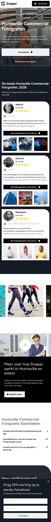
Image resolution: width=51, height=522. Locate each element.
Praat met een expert (25, 61)
